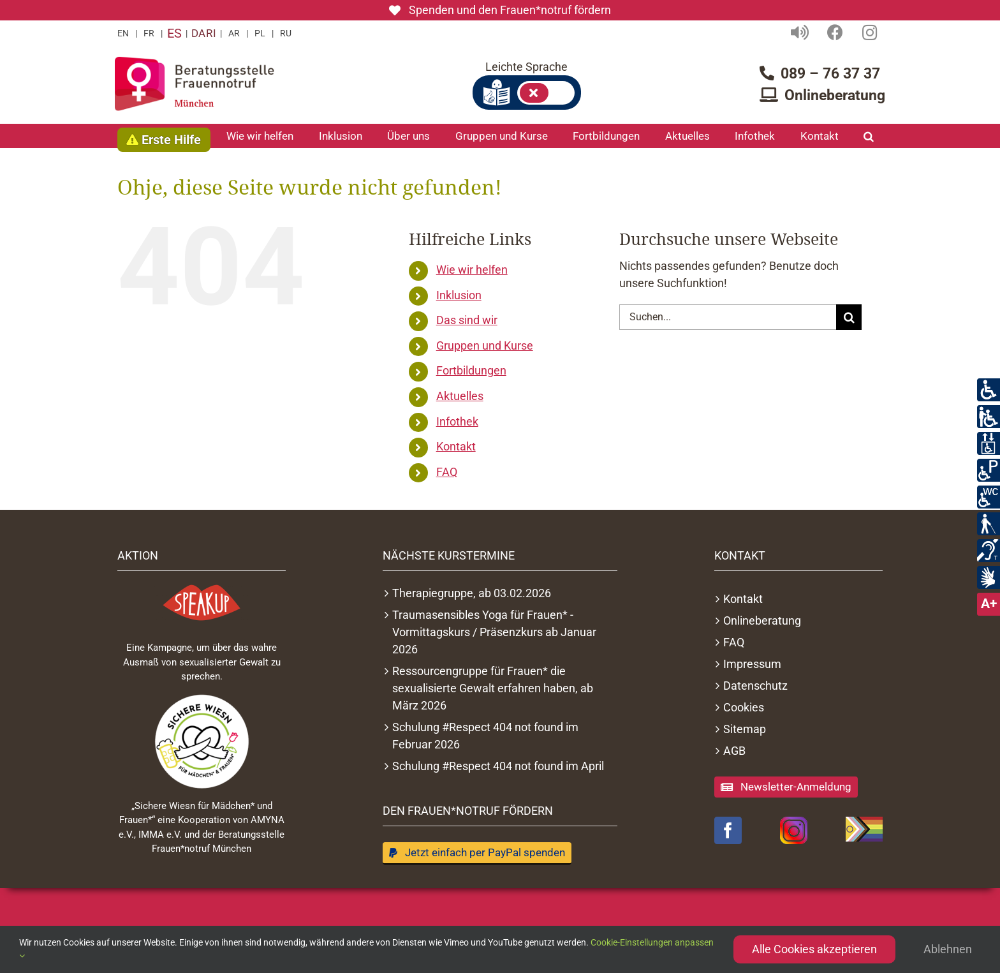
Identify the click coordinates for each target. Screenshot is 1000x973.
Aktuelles (459, 396)
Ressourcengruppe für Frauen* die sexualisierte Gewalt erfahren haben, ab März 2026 (492, 688)
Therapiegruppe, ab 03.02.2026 (471, 593)
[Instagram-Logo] (793, 830)
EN (123, 33)
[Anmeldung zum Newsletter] (786, 787)
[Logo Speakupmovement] (201, 602)
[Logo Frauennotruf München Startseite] (194, 84)
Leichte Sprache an (546, 93)
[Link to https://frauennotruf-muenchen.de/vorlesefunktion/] (800, 32)
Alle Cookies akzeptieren (814, 949)
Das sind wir (466, 320)
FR (148, 33)
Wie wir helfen (472, 269)
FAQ (446, 472)
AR (234, 33)
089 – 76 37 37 (830, 73)
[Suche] (849, 317)
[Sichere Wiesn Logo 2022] (201, 741)
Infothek (457, 421)
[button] (869, 136)
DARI (204, 33)
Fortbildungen (471, 370)
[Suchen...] (727, 317)
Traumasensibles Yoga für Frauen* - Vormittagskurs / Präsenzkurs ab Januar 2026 (494, 632)
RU (285, 33)
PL (259, 33)
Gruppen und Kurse (484, 345)
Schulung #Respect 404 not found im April (498, 766)
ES (174, 33)
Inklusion (459, 295)
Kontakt (456, 446)
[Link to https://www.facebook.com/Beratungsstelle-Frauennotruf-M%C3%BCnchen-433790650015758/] (835, 32)
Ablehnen (947, 949)
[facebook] (728, 830)
